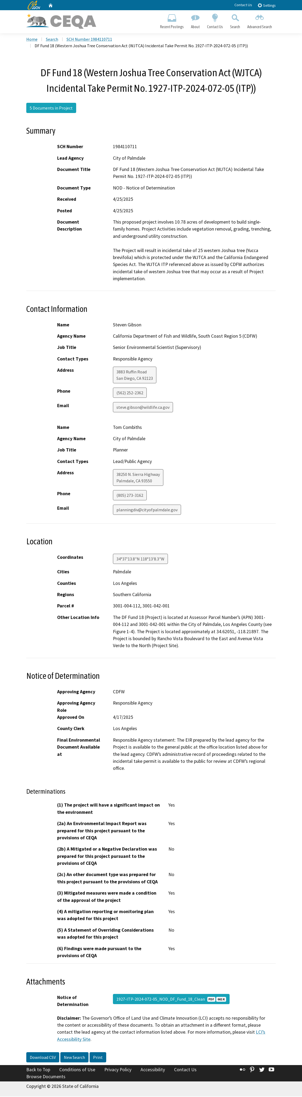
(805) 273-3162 (129, 495)
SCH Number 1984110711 (89, 40)
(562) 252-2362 (129, 393)
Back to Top (38, 1070)
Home (32, 40)
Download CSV (43, 1058)
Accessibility (153, 1070)
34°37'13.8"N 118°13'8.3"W (140, 559)
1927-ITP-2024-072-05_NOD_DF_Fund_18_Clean (171, 999)
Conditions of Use (77, 1070)
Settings (266, 5)
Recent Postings (172, 20)
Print (98, 1058)
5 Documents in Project (51, 108)
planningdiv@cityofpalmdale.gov (147, 510)
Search (235, 20)
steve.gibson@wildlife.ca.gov (143, 408)
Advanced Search (259, 20)
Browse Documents (45, 1077)
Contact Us (243, 4)
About (195, 20)
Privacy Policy (117, 1070)
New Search (74, 1058)
